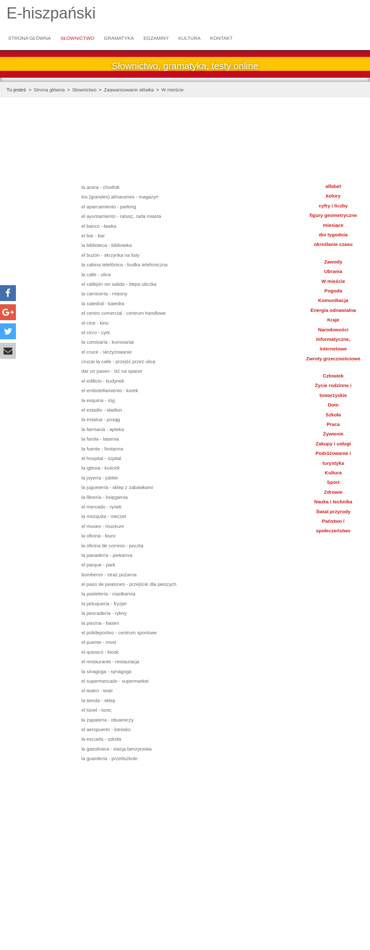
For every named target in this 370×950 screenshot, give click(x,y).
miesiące (333, 225)
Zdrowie (333, 492)
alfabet (333, 186)
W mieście (172, 89)
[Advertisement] (39, 209)
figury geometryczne (333, 215)
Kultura (189, 38)
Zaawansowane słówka (129, 89)
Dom (333, 404)
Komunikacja (333, 300)
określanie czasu (333, 244)
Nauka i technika (333, 501)
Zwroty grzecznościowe (333, 358)
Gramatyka (119, 38)
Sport (333, 482)
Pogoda (333, 290)
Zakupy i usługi (333, 443)
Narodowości (333, 329)
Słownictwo (77, 38)
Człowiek (333, 375)
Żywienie (333, 433)
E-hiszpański (51, 13)
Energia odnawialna (333, 310)
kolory (333, 195)
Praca (333, 424)
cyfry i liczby (333, 205)
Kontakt (221, 38)
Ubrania (333, 271)
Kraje (333, 319)
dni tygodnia (333, 234)
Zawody (333, 261)
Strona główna (29, 38)
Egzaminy (156, 38)
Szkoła (333, 414)
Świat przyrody (333, 511)
